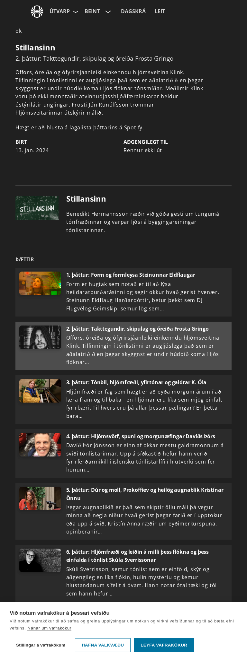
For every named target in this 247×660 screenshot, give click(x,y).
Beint (92, 11)
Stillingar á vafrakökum (40, 645)
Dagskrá (133, 11)
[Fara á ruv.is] (37, 11)
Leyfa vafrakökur (164, 645)
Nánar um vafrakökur (49, 628)
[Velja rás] (107, 11)
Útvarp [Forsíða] (60, 11)
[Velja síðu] (74, 11)
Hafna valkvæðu (103, 645)
